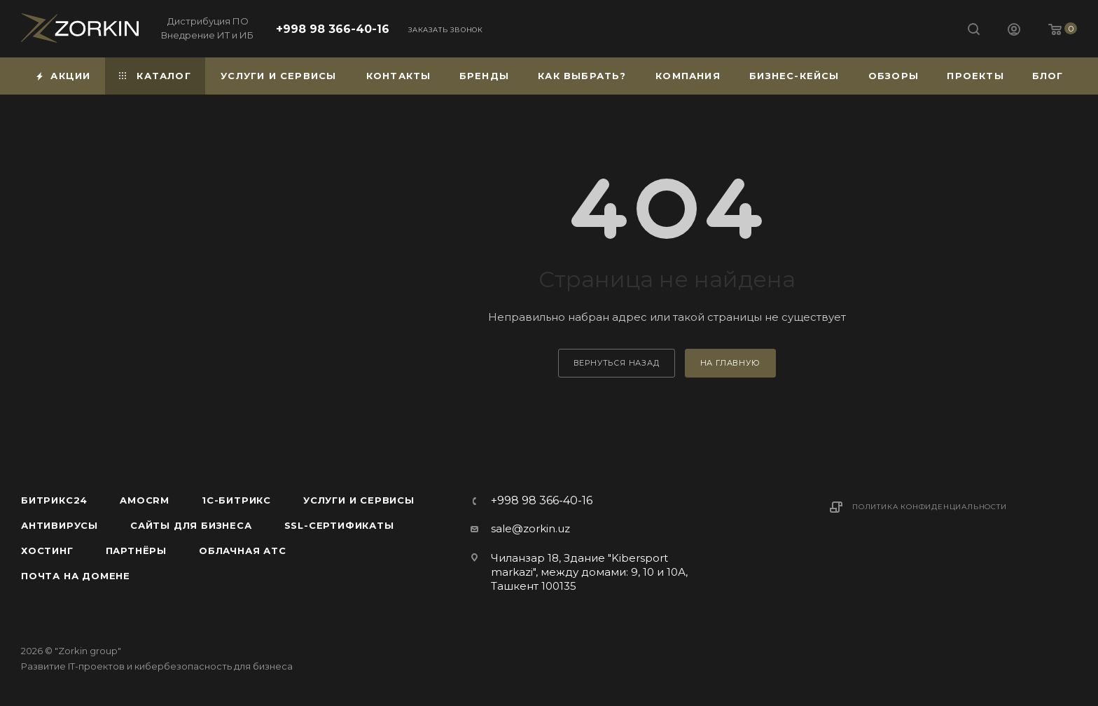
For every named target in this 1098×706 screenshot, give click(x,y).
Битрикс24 (54, 500)
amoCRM (144, 500)
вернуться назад (617, 363)
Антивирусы (59, 525)
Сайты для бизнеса (191, 525)
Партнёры (136, 550)
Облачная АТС (242, 550)
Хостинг (47, 550)
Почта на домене (75, 575)
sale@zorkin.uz (530, 528)
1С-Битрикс (236, 500)
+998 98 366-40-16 (332, 29)
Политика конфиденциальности (929, 506)
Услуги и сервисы (359, 500)
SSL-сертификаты (339, 525)
